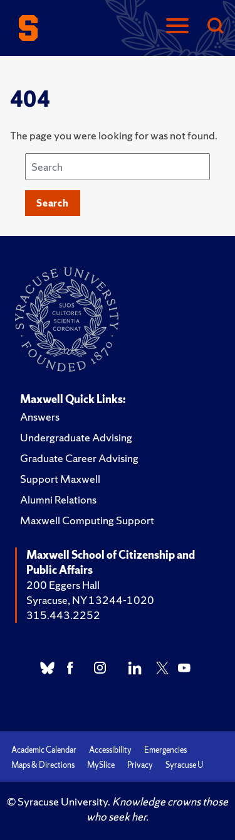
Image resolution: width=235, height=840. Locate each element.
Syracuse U (184, 765)
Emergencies (165, 750)
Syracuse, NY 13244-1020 (90, 600)
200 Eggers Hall (63, 585)
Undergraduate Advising (76, 437)
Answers (40, 416)
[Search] (215, 26)
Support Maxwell (60, 478)
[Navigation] (177, 26)
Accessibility (110, 750)
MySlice (101, 765)
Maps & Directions (43, 765)
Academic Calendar (43, 750)
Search (52, 203)
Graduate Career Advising (79, 458)
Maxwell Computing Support (87, 520)
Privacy (140, 765)
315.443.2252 (63, 615)
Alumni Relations (58, 499)
